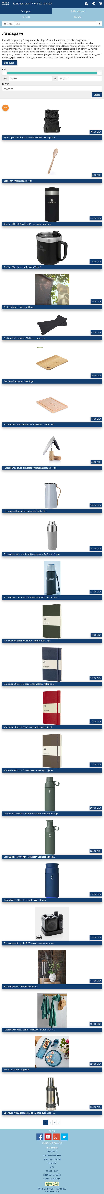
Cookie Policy (52, 1171)
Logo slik (26, 17)
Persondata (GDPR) (52, 1175)
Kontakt (52, 1163)
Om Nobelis (52, 1151)
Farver (5, 83)
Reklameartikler (78, 11)
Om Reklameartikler (52, 1155)
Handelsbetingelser (52, 1159)
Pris (4, 69)
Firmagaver (26, 11)
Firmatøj (78, 17)
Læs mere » (9, 62)
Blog (52, 1167)
